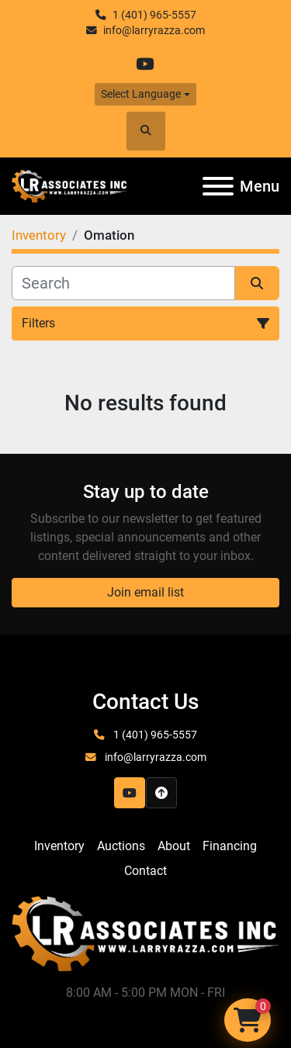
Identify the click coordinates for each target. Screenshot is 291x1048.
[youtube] (145, 64)
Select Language (141, 94)
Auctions (121, 846)
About (174, 846)
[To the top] (161, 792)
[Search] (123, 283)
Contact (145, 870)
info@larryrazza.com (154, 30)
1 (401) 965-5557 (154, 15)
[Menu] (218, 186)
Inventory (59, 846)
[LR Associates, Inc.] (145, 932)
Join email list (145, 592)
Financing (230, 846)
